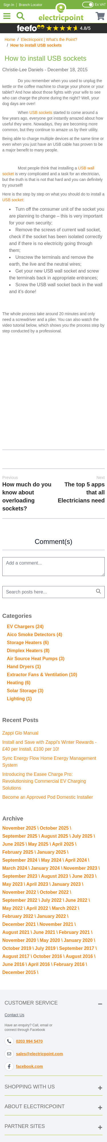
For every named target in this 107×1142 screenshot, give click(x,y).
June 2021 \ (45, 932)
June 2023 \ (84, 876)
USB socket (12, 200)
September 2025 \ (21, 836)
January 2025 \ (52, 852)
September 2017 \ (78, 948)
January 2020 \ (79, 940)
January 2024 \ (46, 868)
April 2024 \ (77, 860)
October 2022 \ (55, 892)
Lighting (19, 698)
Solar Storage (25, 690)
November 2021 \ (57, 924)
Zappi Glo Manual (20, 733)
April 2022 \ (38, 908)
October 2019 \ (18, 948)
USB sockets (40, 112)
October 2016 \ (48, 956)
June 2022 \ (77, 900)
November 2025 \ (20, 828)
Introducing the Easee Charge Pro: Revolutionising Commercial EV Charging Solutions (44, 781)
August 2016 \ (80, 956)
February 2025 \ (19, 852)
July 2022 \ (52, 900)
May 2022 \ (13, 908)
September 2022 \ (21, 900)
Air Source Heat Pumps (35, 658)
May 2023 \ (13, 884)
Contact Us (14, 1015)
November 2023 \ (81, 868)
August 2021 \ (17, 932)
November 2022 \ (20, 892)
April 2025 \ (64, 844)
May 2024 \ (52, 860)
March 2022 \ (65, 908)
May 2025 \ (39, 844)
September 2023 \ (21, 876)
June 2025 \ (14, 844)
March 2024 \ (16, 868)
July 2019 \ (46, 948)
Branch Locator (30, 5)
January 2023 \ (67, 884)
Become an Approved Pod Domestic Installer (47, 797)
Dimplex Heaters (28, 650)
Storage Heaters (28, 642)
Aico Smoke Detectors (34, 634)
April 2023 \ (38, 884)
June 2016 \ (14, 964)
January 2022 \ (52, 916)
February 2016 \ (70, 964)
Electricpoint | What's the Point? (49, 39)
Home (10, 39)
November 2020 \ (20, 940)
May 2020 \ (51, 940)
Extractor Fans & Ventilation (42, 674)
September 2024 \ (21, 860)
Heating (19, 682)
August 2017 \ (17, 956)
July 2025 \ (83, 836)
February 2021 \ (75, 932)
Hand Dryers (24, 666)
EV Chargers (25, 626)
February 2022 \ (19, 916)
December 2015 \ (20, 972)
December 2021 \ (20, 924)
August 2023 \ (56, 876)
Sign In (8, 5)
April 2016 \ (40, 964)
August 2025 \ (56, 836)
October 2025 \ (55, 828)
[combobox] (53, 592)
